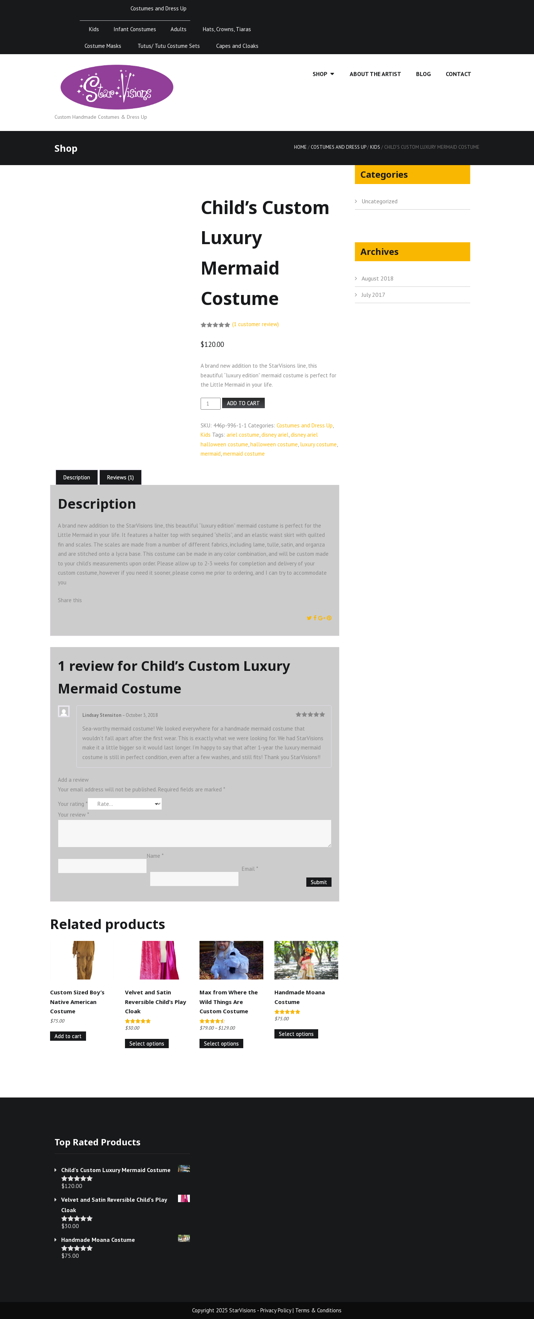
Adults (179, 29)
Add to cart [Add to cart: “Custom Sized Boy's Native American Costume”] (68, 1036)
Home (300, 147)
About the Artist (375, 74)
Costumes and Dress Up (159, 8)
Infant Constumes (134, 29)
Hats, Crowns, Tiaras (227, 29)
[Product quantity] (211, 404)
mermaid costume (244, 453)
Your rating (73, 803)
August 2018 (378, 278)
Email (250, 868)
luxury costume (318, 444)
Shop (320, 74)
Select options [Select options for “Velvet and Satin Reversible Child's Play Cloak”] (146, 1043)
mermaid (211, 453)
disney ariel (275, 434)
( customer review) (255, 324)
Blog (423, 74)
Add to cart (243, 403)
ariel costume (243, 434)
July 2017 (373, 294)
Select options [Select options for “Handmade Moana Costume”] (296, 1033)
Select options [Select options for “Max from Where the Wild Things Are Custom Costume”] (221, 1043)
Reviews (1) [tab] (120, 477)
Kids (94, 29)
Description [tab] (76, 477)
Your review (73, 814)
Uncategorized (380, 201)
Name (155, 855)
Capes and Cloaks (237, 45)
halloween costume (274, 444)
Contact (458, 74)
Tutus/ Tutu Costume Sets (169, 45)
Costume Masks (103, 45)
